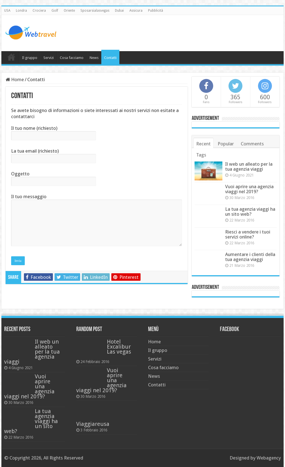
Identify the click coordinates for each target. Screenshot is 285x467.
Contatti (110, 58)
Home (11, 57)
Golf (54, 11)
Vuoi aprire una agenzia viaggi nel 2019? (249, 189)
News (94, 58)
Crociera (39, 11)
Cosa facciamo (71, 58)
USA (7, 11)
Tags (201, 155)
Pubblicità (155, 11)
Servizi (48, 58)
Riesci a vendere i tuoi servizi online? (247, 234)
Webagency (269, 458)
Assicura (135, 11)
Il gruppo (29, 58)
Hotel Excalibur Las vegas (119, 346)
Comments (252, 143)
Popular (226, 143)
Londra (21, 11)
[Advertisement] (178, 33)
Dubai (119, 11)
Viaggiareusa (92, 424)
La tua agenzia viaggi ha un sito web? (250, 211)
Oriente (69, 11)
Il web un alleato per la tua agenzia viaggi (248, 166)
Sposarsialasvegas (94, 11)
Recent (203, 143)
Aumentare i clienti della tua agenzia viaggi (250, 257)
